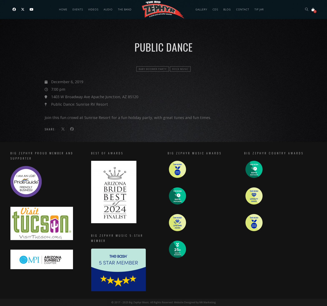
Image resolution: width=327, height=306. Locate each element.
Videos (93, 9)
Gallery (201, 9)
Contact (242, 9)
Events (78, 9)
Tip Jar (259, 9)
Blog (227, 9)
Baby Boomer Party (153, 69)
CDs (215, 9)
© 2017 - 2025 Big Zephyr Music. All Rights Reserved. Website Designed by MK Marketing (163, 302)
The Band (125, 9)
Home (63, 9)
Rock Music (180, 69)
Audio (108, 9)
